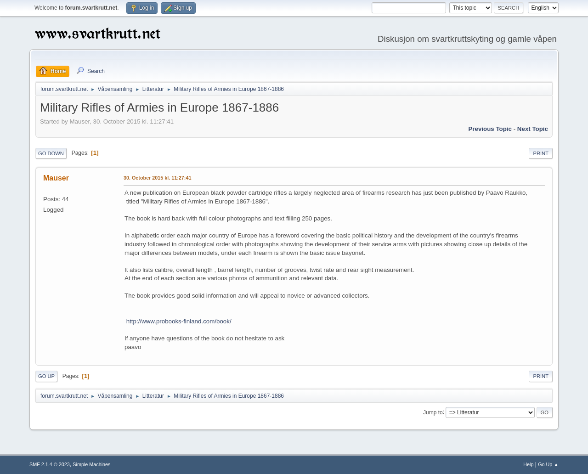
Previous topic (490, 128)
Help (528, 464)
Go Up (46, 376)
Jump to (433, 412)
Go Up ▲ (548, 464)
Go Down (51, 153)
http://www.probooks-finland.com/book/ (179, 321)
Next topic (532, 128)
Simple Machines (91, 464)
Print (540, 153)
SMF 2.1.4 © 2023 (49, 464)
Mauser (56, 178)
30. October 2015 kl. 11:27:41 (157, 178)
